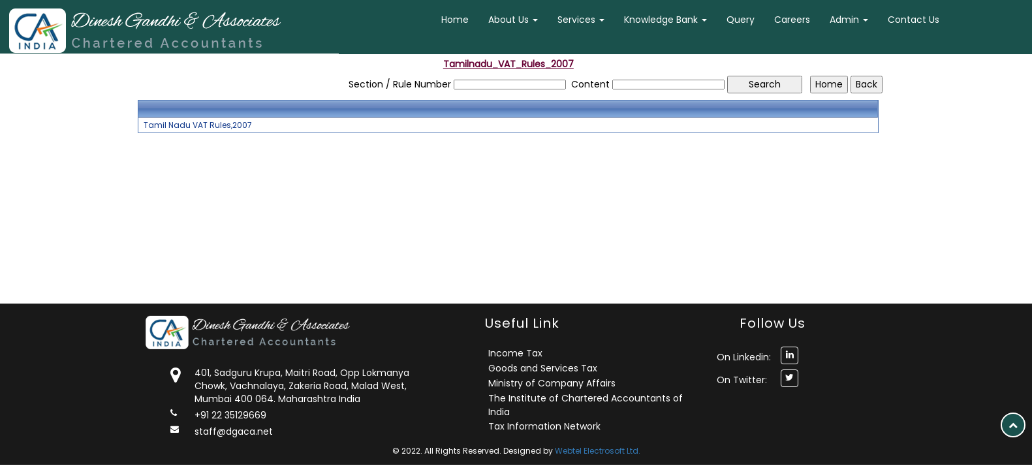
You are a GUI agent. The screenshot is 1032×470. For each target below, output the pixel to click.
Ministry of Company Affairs (552, 383)
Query (741, 19)
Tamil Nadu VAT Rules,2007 (198, 125)
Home (455, 19)
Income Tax (515, 353)
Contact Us (913, 19)
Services (580, 19)
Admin (849, 19)
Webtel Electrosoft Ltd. (597, 450)
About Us (513, 19)
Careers (792, 19)
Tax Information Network (544, 426)
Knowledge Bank (665, 19)
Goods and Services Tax (542, 368)
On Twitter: (742, 379)
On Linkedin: (744, 357)
